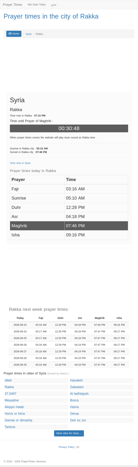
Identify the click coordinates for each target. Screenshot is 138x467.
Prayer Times (12, 5)
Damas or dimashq (18, 420)
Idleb (8, 380)
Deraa (74, 413)
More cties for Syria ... (69, 433)
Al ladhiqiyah (79, 393)
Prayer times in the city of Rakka (51, 16)
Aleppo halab (14, 407)
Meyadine (12, 400)
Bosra (74, 400)
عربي (53, 4)
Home (14, 33)
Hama (74, 407)
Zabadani (77, 387)
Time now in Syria (20, 163)
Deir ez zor (78, 420)
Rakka (9, 387)
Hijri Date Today (36, 4)
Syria (28, 34)
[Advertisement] (69, 67)
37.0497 (10, 393)
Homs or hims (15, 413)
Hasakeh (76, 380)
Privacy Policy (66, 447)
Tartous (10, 427)
